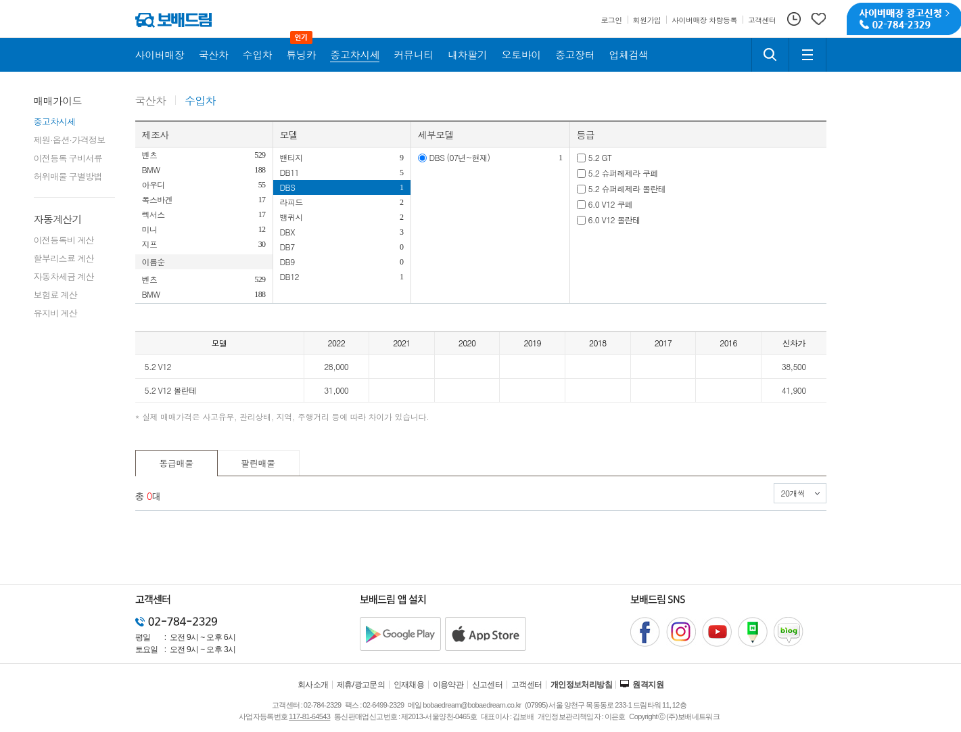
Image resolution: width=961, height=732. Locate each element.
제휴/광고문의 (361, 684)
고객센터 (526, 684)
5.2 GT (600, 157)
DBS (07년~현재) (459, 157)
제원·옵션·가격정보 (70, 139)
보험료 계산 (55, 294)
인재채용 (409, 684)
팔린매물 (258, 463)
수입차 (200, 101)
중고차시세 (55, 121)
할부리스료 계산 (64, 258)
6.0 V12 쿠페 (610, 204)
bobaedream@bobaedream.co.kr (472, 705)
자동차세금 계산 (64, 276)
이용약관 (448, 684)
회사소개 (313, 684)
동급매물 (176, 463)
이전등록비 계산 (64, 239)
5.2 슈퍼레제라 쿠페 (623, 173)
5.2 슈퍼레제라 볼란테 (627, 188)
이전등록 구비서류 (68, 158)
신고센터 (487, 684)
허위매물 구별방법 (68, 176)
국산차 (150, 101)
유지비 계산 (55, 312)
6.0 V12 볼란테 (614, 219)
